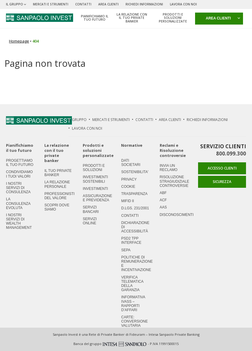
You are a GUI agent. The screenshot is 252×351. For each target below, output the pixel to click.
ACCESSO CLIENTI (222, 168)
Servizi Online (89, 221)
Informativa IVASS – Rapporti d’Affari (133, 303)
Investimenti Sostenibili (95, 179)
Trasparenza (134, 194)
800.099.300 (231, 153)
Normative (131, 145)
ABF (163, 193)
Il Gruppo (77, 119)
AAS (163, 207)
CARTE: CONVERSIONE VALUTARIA (134, 321)
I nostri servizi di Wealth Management (19, 221)
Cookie (128, 186)
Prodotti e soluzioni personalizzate (98, 150)
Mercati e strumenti (50, 4)
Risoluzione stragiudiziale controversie (174, 181)
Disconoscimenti (177, 215)
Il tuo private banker (58, 173)
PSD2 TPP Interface (131, 240)
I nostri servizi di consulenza (18, 187)
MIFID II (127, 201)
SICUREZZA (222, 181)
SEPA (125, 250)
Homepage (19, 41)
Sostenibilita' (134, 172)
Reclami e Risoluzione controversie (173, 150)
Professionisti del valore (59, 196)
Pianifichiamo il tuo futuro (19, 148)
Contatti (83, 4)
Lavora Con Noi (183, 4)
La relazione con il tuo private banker (56, 153)
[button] (219, 19)
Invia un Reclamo (168, 168)
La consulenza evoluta (18, 203)
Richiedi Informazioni (144, 4)
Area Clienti (108, 4)
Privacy (129, 179)
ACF (163, 200)
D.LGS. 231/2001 (135, 208)
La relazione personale (57, 184)
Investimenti (95, 189)
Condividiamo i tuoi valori (19, 174)
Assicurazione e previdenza (97, 198)
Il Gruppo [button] (16, 4)
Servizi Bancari (91, 209)
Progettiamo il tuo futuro (19, 162)
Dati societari (130, 162)
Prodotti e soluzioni (94, 168)
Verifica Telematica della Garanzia (132, 283)
